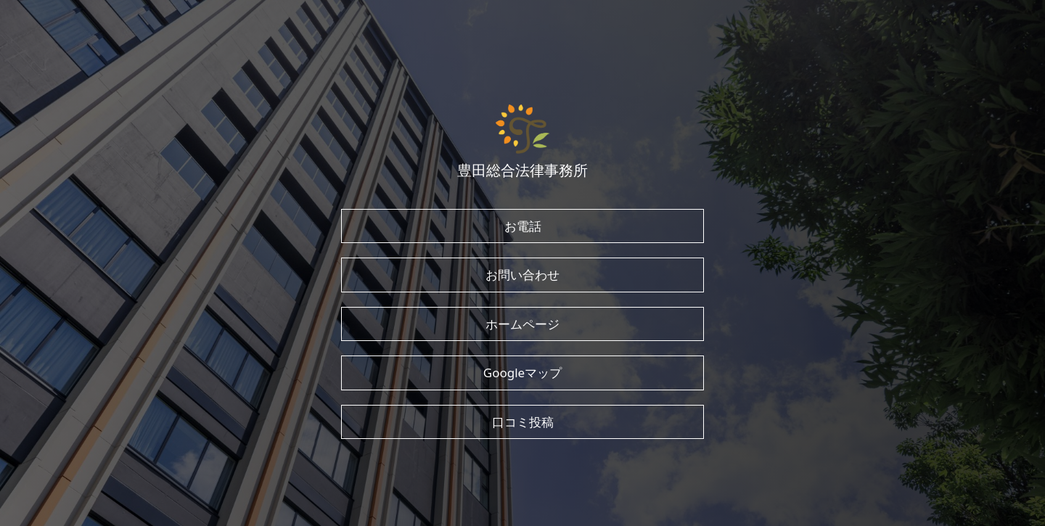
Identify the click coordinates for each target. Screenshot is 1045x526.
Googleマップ (522, 372)
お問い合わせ (522, 274)
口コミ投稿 (523, 422)
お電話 (522, 226)
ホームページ (522, 324)
